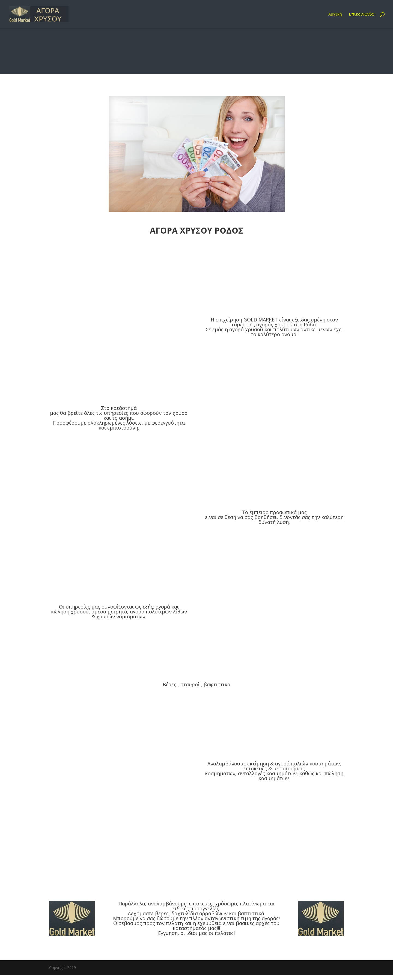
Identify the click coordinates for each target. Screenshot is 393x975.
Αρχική (335, 14)
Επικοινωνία (361, 14)
